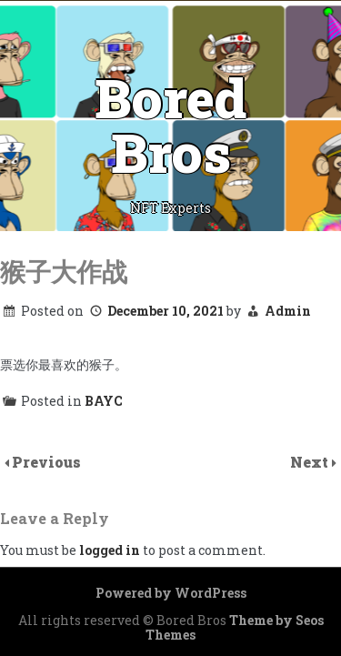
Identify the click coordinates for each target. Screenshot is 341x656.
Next (311, 461)
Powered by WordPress (170, 592)
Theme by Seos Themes (234, 627)
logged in (109, 550)
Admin (288, 310)
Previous (46, 461)
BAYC (104, 400)
